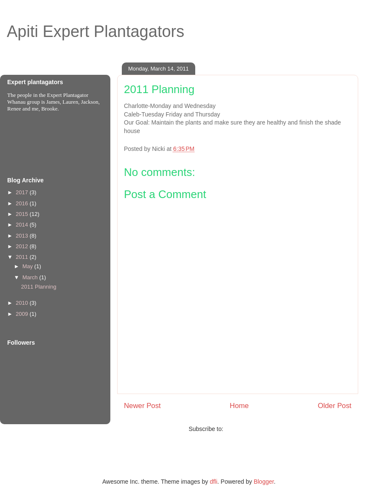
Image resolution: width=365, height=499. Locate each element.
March (30, 277)
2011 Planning (38, 287)
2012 (23, 246)
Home (239, 406)
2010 (23, 303)
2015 (23, 214)
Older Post (334, 406)
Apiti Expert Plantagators (95, 31)
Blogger (264, 481)
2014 (23, 224)
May (28, 266)
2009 (23, 314)
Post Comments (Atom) (255, 428)
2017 (23, 192)
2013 (23, 235)
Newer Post (142, 406)
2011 (23, 257)
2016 (23, 203)
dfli (213, 481)
